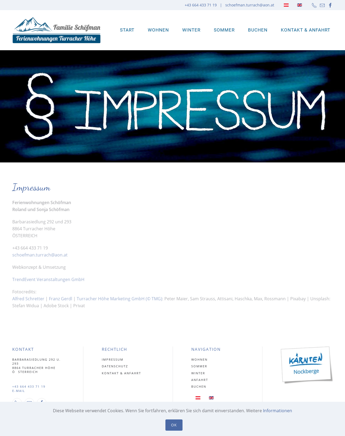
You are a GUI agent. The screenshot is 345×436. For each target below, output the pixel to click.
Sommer (224, 30)
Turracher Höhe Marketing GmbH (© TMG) (119, 299)
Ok (174, 424)
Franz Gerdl (61, 299)
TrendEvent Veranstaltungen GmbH (48, 279)
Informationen (277, 411)
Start (127, 30)
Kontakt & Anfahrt (305, 30)
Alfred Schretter (28, 299)
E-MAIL (17, 391)
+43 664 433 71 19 (28, 386)
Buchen (258, 30)
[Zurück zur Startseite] (56, 30)
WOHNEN (158, 30)
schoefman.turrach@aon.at (249, 4)
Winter (191, 30)
